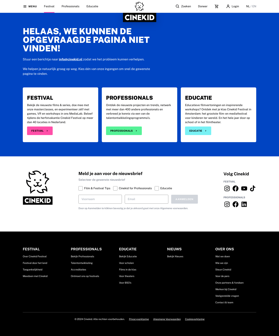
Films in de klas (127, 269)
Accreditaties (78, 269)
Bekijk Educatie (128, 256)
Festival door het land (35, 263)
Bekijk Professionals (82, 256)
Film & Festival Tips (94, 188)
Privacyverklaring (139, 319)
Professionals (70, 9)
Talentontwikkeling (82, 263)
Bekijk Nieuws (175, 256)
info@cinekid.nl (70, 59)
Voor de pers (222, 276)
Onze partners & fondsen (229, 282)
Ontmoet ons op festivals (85, 276)
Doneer (202, 6)
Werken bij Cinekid (225, 289)
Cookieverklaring (195, 319)
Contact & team (224, 302)
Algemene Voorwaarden (167, 319)
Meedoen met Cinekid (35, 276)
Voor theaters (126, 276)
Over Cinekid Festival (35, 256)
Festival (39, 130)
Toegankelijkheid (32, 269)
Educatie (92, 9)
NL (248, 6)
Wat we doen (222, 256)
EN (254, 6)
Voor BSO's (125, 282)
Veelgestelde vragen (227, 295)
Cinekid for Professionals (132, 188)
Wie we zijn (221, 263)
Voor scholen (126, 263)
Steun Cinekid (223, 269)
